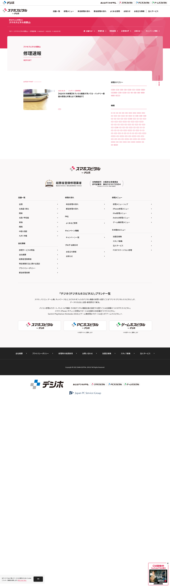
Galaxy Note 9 (138, 160)
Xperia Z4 (132, 304)
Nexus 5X (124, 244)
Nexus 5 (114, 244)
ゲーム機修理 (129, 95)
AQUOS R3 (63, 108)
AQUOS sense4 (116, 156)
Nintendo (124, 248)
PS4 (113, 267)
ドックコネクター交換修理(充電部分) (123, 109)
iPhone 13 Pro (130, 207)
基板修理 (126, 118)
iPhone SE (138, 225)
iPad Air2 (115, 179)
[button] (38, 579)
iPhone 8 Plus (126, 225)
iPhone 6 (115, 216)
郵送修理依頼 (24, 460)
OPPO (131, 253)
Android (130, 147)
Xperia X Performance (134, 276)
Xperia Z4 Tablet (117, 309)
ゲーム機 (133, 327)
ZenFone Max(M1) (128, 323)
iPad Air (141, 174)
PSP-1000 (122, 267)
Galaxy (127, 160)
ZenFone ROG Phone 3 (119, 327)
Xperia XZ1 (115, 285)
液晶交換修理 (116, 123)
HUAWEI (139, 165)
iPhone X (132, 230)
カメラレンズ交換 (133, 90)
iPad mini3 (125, 179)
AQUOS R (115, 151)
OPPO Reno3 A (117, 258)
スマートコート (132, 100)
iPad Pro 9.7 (116, 188)
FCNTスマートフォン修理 (122, 438)
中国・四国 (23, 419)
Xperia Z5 (130, 309)
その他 (142, 327)
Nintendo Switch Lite (118, 253)
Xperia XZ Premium (128, 281)
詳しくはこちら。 (22, 580)
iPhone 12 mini (117, 197)
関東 (21, 401)
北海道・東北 (24, 396)
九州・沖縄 (23, 423)
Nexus (135, 239)
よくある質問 (115, 11)
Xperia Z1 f (138, 295)
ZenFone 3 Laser (138, 318)
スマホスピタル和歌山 (20, 21)
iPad (128, 170)
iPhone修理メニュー (121, 396)
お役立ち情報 (139, 11)
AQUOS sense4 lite (131, 156)
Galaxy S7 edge (127, 165)
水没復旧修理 (138, 118)
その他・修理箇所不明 (137, 104)
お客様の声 (125, 31)
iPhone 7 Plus (139, 221)
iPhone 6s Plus (116, 221)
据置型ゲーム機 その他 (119, 332)
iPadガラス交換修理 (118, 90)
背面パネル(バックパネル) (135, 127)
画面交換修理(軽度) (130, 123)
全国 (21, 392)
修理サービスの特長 (27, 438)
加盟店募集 (117, 424)
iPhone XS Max (138, 234)
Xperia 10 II (124, 272)
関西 (21, 414)
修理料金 (101, 31)
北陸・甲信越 (24, 405)
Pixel (127, 258)
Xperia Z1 (128, 295)
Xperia (114, 272)
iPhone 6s (138, 216)
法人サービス (153, 11)
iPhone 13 (131, 202)
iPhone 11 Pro (116, 193)
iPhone (126, 188)
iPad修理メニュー (120, 401)
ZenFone (115, 318)
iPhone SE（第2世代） (118, 230)
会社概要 (22, 442)
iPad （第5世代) (138, 170)
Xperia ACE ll (135, 272)
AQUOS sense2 (137, 151)
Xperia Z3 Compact (118, 304)
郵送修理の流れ (100, 11)
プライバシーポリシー (27, 456)
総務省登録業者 (25, 447)
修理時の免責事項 (65, 541)
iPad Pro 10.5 (116, 184)
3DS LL (121, 147)
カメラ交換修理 (116, 95)
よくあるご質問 (71, 411)
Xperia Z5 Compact (118, 313)
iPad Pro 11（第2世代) (131, 184)
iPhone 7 (128, 221)
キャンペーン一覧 (72, 425)
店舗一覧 (56, 11)
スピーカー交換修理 (118, 100)
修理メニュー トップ (120, 392)
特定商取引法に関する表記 (29, 451)
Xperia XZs (132, 290)
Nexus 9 (114, 248)
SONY (131, 267)
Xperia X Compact (118, 276)
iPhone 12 (129, 193)
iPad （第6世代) (116, 174)
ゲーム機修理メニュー (121, 410)
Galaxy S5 (115, 165)
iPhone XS (126, 234)
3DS (113, 147)
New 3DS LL (125, 239)
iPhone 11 (136, 188)
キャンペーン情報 (151, 31)
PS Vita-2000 (138, 262)
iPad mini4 (136, 179)
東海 (21, 410)
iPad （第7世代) (130, 174)
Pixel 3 (135, 258)
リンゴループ (116, 118)
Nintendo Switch (136, 248)
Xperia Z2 (115, 299)
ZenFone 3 (125, 318)
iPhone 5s (141, 211)
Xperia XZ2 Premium (118, 290)
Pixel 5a (114, 262)
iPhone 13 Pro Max (118, 211)
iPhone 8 (115, 225)
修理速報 (113, 31)
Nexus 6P (134, 244)
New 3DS (115, 239)
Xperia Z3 (126, 299)
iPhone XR (115, 234)
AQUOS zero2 (116, 160)
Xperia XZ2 (126, 285)
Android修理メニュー (121, 405)
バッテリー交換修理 (118, 114)
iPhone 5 (131, 211)
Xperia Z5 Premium (135, 313)
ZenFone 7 (115, 323)
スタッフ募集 (117, 429)
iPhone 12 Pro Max (118, 202)
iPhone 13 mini (117, 207)
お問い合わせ (87, 541)
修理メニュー (69, 11)
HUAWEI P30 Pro (117, 170)
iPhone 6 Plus (126, 216)
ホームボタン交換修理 (134, 114)
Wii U (138, 267)
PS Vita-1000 (125, 262)
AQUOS (139, 147)
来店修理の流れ (84, 11)
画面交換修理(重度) (118, 127)
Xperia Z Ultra (116, 295)
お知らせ (127, 11)
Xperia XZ (115, 281)
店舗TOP (88, 31)
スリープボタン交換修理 (119, 104)
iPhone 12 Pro (130, 197)
